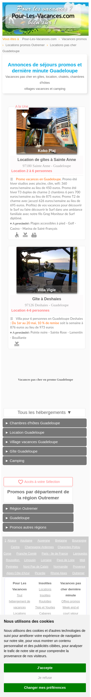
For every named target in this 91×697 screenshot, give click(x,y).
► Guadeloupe (17, 518)
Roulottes (45, 601)
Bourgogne (79, 540)
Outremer (78, 573)
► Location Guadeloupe (24, 432)
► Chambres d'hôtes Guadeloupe (32, 423)
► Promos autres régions (25, 527)
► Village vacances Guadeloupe (31, 442)
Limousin (30, 560)
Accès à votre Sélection (39, 482)
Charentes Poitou (69, 547)
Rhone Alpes (58, 573)
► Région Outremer (21, 508)
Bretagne (61, 540)
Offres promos (70, 601)
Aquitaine (26, 540)
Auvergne (43, 540)
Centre (15, 547)
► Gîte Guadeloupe (21, 451)
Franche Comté (27, 553)
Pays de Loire (65, 560)
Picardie (40, 573)
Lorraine (46, 560)
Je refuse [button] (45, 678)
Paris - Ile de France (55, 553)
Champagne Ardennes (39, 547)
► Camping (14, 461)
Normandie (61, 566)
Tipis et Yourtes (45, 607)
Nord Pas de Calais (35, 566)
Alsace (12, 540)
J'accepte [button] (44, 668)
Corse (7, 553)
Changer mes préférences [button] (45, 688)
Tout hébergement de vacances (19, 601)
